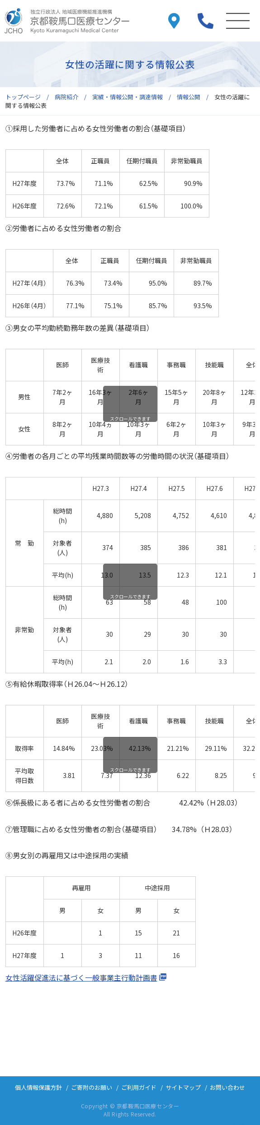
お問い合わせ (227, 1087)
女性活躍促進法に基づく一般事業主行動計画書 (81, 977)
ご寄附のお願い (91, 1087)
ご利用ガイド (138, 1087)
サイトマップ (183, 1087)
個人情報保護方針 (38, 1087)
